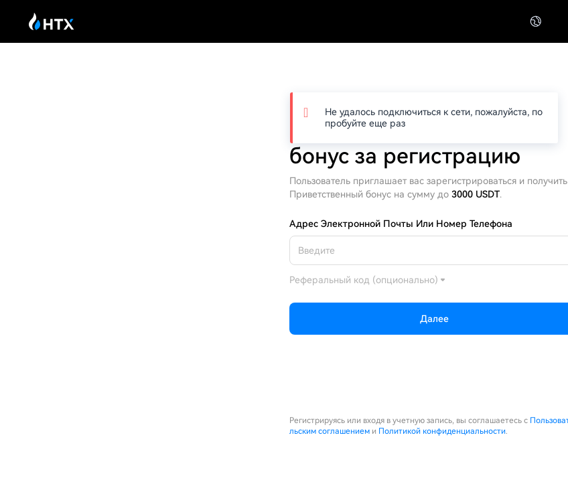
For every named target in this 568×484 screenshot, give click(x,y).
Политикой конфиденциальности (442, 431)
